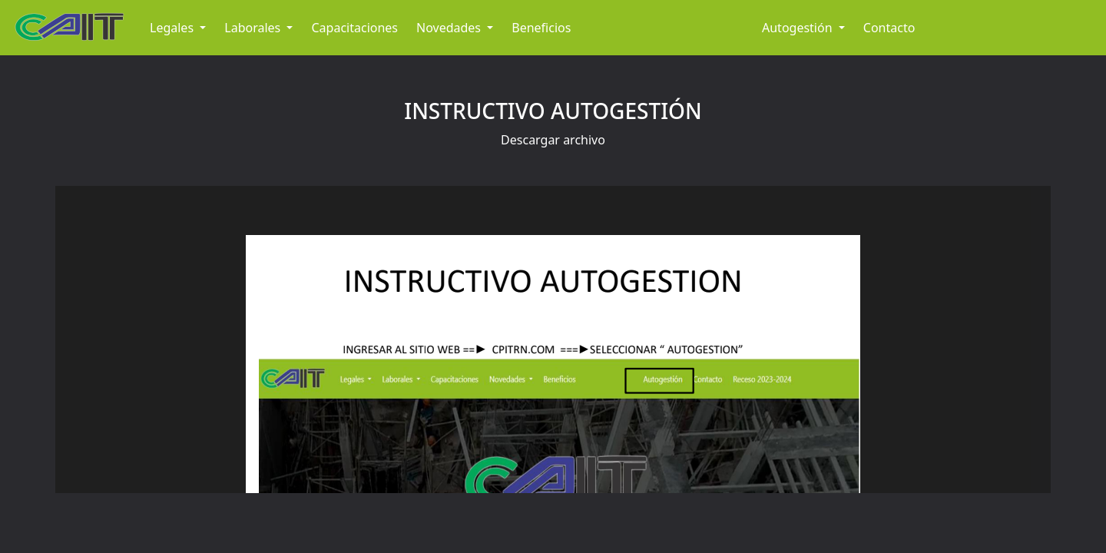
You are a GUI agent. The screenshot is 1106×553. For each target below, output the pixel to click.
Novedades (450, 27)
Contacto (889, 27)
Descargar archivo (553, 139)
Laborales (253, 27)
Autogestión (799, 27)
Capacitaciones (354, 27)
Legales (173, 27)
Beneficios (541, 27)
